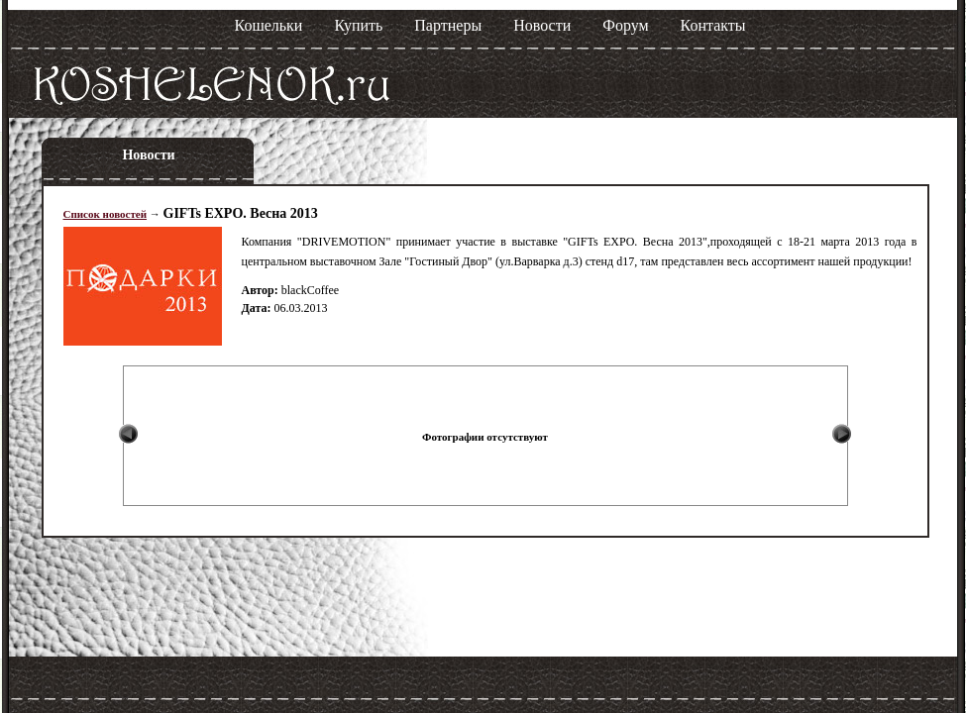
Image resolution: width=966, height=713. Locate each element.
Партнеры (448, 25)
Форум (625, 25)
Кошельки (269, 25)
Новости (542, 25)
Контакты (713, 25)
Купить (358, 25)
